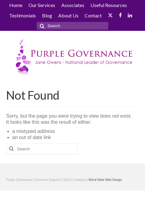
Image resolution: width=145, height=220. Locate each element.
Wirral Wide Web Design (105, 180)
